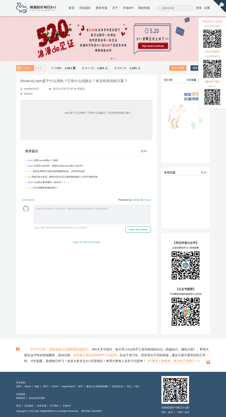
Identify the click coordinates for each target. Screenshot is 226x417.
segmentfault (67, 386)
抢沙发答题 (177, 68)
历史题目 (85, 8)
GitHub (137, 200)
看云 (137, 386)
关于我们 (54, 405)
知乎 (80, 386)
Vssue (147, 200)
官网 (18, 386)
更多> (144, 151)
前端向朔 (20, 398)
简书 (45, 386)
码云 (129, 386)
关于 (115, 8)
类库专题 (101, 8)
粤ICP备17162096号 (91, 411)
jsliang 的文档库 (37, 398)
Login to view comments (86, 242)
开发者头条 (117, 386)
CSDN (54, 386)
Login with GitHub (138, 229)
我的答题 (144, 8)
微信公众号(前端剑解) (97, 386)
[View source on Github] (219, 6)
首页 (71, 8)
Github (27, 386)
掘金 (37, 386)
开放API (128, 8)
